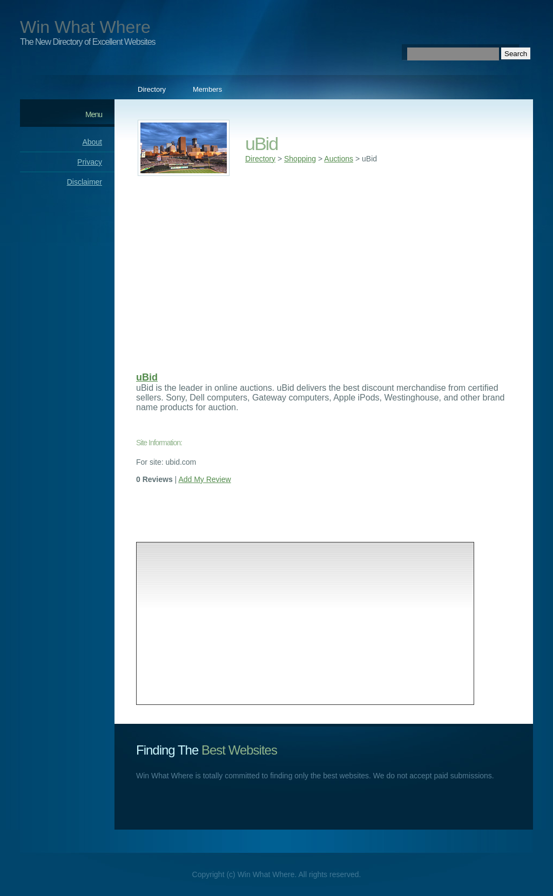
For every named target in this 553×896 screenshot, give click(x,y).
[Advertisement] (323, 270)
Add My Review (204, 479)
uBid (147, 377)
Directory (152, 89)
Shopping (300, 158)
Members (207, 89)
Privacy (89, 162)
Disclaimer (84, 182)
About (92, 142)
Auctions (338, 158)
